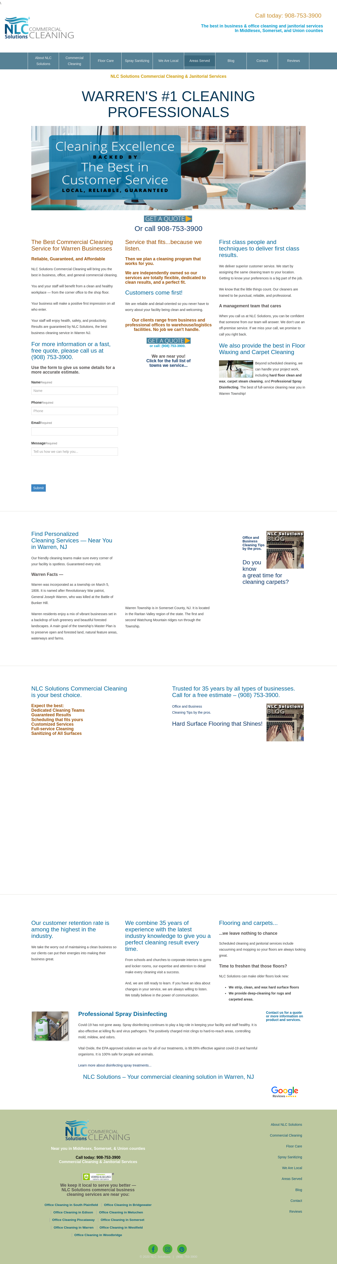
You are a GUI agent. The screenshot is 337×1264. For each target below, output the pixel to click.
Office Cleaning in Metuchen (121, 1212)
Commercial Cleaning (74, 61)
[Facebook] (153, 1249)
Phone (36, 402)
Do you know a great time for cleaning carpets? (266, 572)
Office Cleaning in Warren (74, 1227)
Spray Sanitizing (137, 61)
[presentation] (67, 470)
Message (38, 443)
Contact (262, 61)
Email (35, 423)
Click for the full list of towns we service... (168, 363)
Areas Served (199, 61)
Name (35, 382)
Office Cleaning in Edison (73, 1212)
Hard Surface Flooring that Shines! (217, 723)
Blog (230, 61)
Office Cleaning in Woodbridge (98, 1235)
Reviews (293, 61)
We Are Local (168, 61)
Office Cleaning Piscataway (73, 1220)
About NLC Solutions (43, 61)
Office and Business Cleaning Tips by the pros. (254, 543)
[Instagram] (167, 1249)
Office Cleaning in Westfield (121, 1227)
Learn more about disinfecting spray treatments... (114, 1065)
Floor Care (106, 61)
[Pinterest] (182, 1249)
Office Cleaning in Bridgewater (128, 1205)
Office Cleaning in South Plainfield (71, 1205)
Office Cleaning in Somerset (122, 1220)
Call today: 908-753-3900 (288, 15)
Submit (38, 488)
